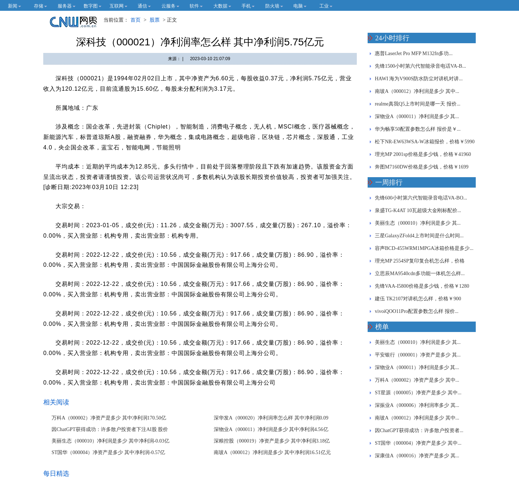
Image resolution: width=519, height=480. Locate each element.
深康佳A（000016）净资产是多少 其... (417, 455)
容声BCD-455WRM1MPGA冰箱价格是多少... (424, 248)
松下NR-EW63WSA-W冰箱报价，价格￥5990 (425, 141)
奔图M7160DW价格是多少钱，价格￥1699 (422, 167)
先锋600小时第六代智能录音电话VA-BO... (421, 198)
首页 (135, 20)
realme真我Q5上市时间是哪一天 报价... (417, 104)
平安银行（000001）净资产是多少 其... (418, 355)
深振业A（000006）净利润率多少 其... (417, 405)
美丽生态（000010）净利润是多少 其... (418, 223)
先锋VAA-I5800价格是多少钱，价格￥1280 (422, 286)
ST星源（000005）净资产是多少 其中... (418, 392)
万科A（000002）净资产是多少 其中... (417, 380)
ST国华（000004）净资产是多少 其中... (418, 443)
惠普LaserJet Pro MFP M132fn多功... (414, 53)
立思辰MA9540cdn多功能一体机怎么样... (420, 273)
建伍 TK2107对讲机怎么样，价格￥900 (418, 298)
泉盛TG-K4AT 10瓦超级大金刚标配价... (418, 210)
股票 (155, 20)
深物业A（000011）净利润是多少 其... (417, 116)
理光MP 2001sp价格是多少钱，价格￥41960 (423, 154)
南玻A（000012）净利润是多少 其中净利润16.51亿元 (272, 452)
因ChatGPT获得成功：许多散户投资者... (419, 430)
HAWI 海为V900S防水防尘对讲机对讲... (419, 78)
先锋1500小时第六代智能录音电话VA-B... (420, 66)
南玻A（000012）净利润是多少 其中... (417, 91)
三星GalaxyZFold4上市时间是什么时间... (419, 235)
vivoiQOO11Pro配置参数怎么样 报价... (416, 311)
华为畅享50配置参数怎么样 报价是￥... (418, 129)
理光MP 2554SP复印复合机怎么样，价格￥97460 (420, 262)
